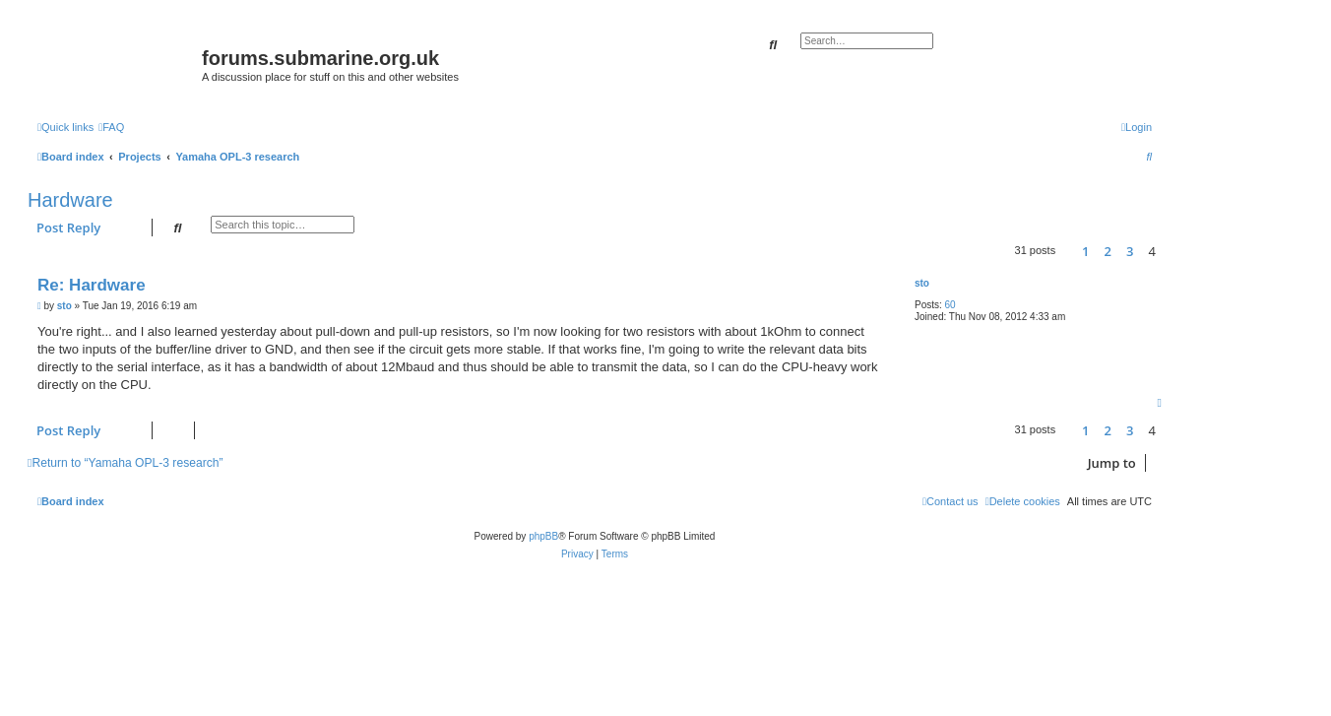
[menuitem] (111, 127)
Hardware (70, 200)
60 (950, 304)
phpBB (543, 536)
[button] (1068, 251)
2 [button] (1108, 251)
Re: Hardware (91, 285)
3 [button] (1129, 251)
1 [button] (1085, 251)
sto (922, 283)
